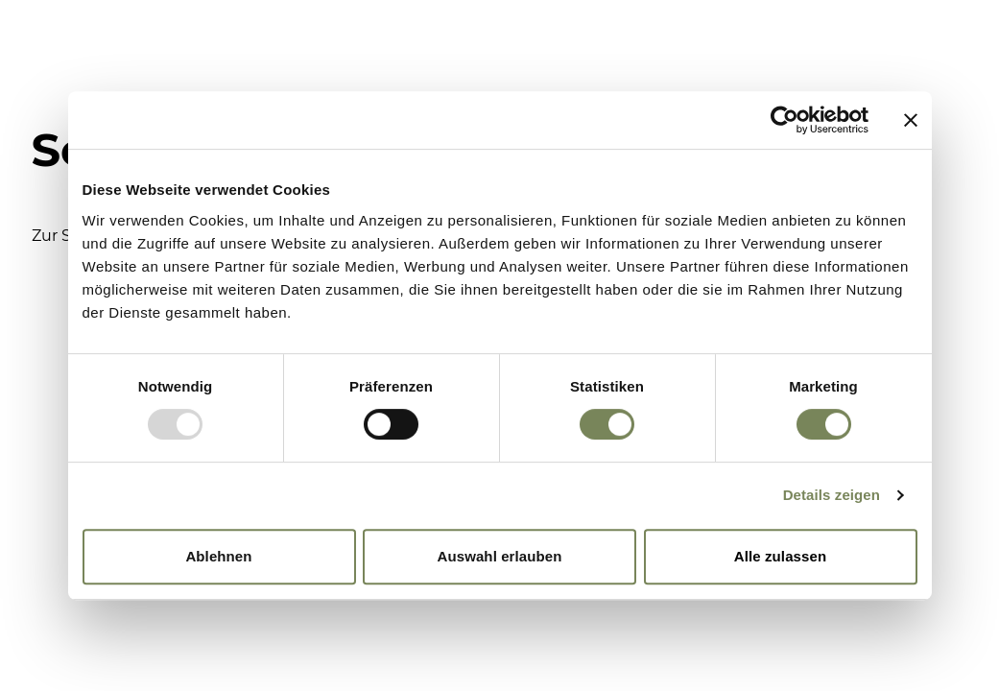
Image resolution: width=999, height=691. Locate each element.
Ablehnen (218, 556)
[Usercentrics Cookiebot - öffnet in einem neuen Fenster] (784, 120)
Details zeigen (831, 495)
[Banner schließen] (910, 120)
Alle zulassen (780, 556)
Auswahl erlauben (500, 556)
